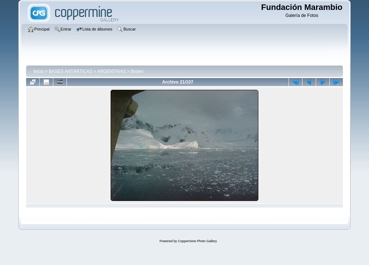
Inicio (38, 71)
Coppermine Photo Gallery (197, 241)
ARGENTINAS (111, 71)
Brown (137, 71)
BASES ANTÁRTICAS (70, 71)
